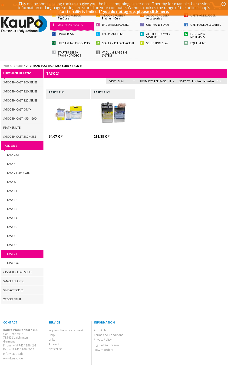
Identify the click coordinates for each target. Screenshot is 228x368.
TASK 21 (77, 65)
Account (54, 344)
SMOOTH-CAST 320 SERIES (20, 91)
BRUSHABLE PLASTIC (115, 25)
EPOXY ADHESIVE (113, 34)
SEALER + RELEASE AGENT (118, 43)
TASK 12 (12, 200)
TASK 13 (12, 209)
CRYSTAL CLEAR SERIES (17, 272)
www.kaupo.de (13, 358)
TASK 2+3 (13, 155)
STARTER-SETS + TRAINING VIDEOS (69, 54)
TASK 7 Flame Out (18, 173)
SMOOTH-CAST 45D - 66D (20, 119)
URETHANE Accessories (205, 25)
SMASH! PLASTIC (13, 281)
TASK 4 (11, 164)
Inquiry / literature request (66, 330)
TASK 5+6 (13, 263)
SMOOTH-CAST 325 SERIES (20, 100)
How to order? (103, 350)
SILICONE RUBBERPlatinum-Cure (113, 16)
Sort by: (185, 81)
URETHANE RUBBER (203, 15)
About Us (100, 330)
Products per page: (153, 81)
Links (52, 340)
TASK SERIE (61, 65)
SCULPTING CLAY (157, 43)
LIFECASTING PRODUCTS (74, 43)
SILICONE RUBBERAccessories (157, 16)
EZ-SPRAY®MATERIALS (197, 35)
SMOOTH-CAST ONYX (17, 109)
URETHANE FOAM (157, 25)
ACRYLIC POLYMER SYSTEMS (158, 35)
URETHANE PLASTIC (70, 25)
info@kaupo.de (13, 354)
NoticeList (55, 349)
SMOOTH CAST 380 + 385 (19, 137)
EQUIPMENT (198, 43)
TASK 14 (12, 218)
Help (52, 335)
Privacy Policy (103, 340)
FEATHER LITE (11, 128)
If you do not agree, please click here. (134, 11)
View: (112, 81)
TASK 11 (12, 191)
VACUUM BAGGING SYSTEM (114, 54)
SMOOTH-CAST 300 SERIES (20, 82)
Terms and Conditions (108, 335)
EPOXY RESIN (66, 34)
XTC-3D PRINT (12, 299)
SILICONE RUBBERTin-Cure (69, 16)
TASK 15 (12, 227)
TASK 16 (12, 236)
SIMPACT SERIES (13, 290)
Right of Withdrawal (106, 345)
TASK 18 (12, 245)
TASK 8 (11, 182)
